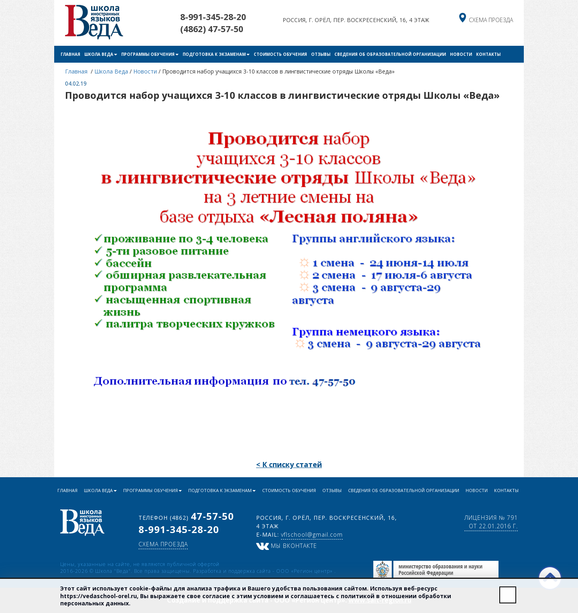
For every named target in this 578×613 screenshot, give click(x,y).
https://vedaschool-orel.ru (98, 596)
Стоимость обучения (280, 54)
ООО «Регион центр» (305, 571)
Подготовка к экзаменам (216, 54)
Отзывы (320, 54)
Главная (70, 54)
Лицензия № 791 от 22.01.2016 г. (491, 522)
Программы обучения (150, 54)
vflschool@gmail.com (312, 534)
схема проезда (491, 20)
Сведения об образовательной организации (390, 54)
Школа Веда (100, 54)
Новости (461, 54)
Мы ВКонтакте (286, 546)
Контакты (488, 54)
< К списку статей (289, 464)
